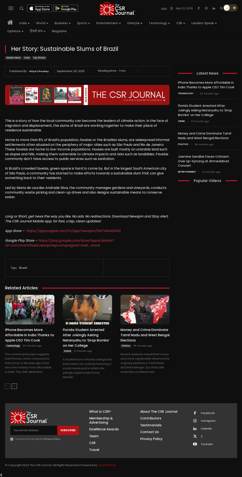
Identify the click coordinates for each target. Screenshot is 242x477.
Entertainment (187, 170)
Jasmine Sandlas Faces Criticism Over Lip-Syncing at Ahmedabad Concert (203, 159)
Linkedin (206, 429)
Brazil (23, 267)
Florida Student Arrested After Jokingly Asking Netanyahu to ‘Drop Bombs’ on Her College (205, 109)
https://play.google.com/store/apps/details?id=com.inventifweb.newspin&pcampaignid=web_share (59, 243)
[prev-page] (7, 386)
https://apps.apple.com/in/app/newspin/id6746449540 (73, 230)
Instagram (208, 421)
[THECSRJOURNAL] (117, 8)
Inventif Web (107, 465)
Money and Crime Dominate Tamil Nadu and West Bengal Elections (145, 335)
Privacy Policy (52, 439)
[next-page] (14, 386)
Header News (13, 58)
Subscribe (68, 430)
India (27, 58)
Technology (13, 345)
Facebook (208, 413)
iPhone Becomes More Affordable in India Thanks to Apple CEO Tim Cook (29, 335)
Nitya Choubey (39, 71)
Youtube (207, 444)
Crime (67, 351)
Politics (126, 345)
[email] (33, 430)
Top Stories (39, 58)
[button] (21, 8)
